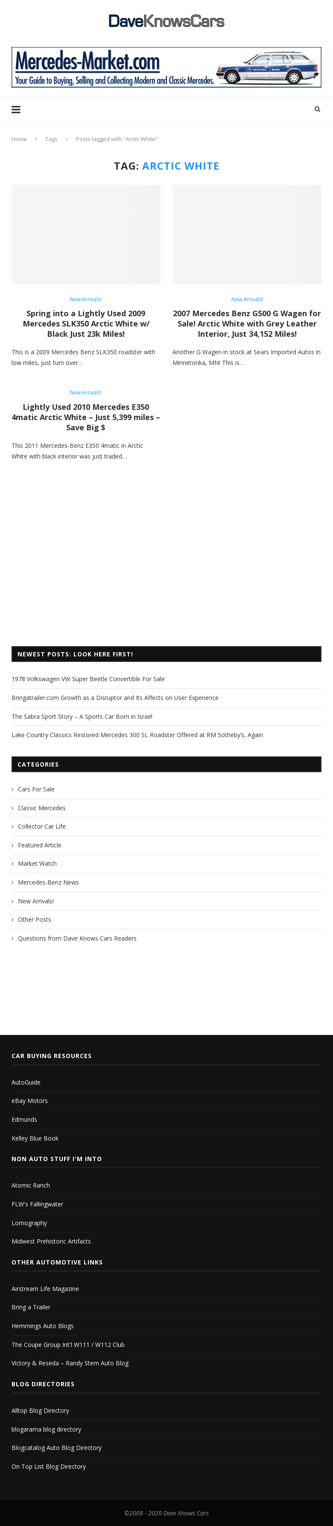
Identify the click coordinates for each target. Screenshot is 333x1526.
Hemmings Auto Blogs (43, 1326)
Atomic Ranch (31, 1185)
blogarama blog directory (46, 1429)
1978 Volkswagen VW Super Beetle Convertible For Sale (88, 679)
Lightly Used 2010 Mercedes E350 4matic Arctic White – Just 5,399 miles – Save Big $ (86, 417)
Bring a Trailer (31, 1307)
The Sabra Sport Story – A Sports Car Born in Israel (82, 716)
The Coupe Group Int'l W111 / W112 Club (68, 1345)
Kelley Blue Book (35, 1138)
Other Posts (34, 919)
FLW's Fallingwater (37, 1204)
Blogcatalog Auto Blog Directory (57, 1448)
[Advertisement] (166, 569)
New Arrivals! (86, 300)
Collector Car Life (42, 826)
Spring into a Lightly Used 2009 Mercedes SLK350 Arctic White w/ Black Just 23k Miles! (86, 323)
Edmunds (24, 1119)
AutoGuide (26, 1082)
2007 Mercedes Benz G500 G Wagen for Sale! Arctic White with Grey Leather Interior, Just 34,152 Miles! (247, 323)
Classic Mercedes (42, 808)
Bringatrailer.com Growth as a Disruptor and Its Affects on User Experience (115, 698)
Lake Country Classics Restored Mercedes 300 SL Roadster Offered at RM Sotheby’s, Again (137, 735)
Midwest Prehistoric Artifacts (51, 1241)
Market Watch (37, 863)
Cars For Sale (36, 789)
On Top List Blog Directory (49, 1466)
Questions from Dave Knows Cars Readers (77, 938)
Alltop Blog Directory (40, 1410)
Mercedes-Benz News (48, 882)
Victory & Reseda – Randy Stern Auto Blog (70, 1363)
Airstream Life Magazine (45, 1289)
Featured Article (39, 845)
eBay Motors (30, 1101)
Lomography (29, 1223)
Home (19, 139)
